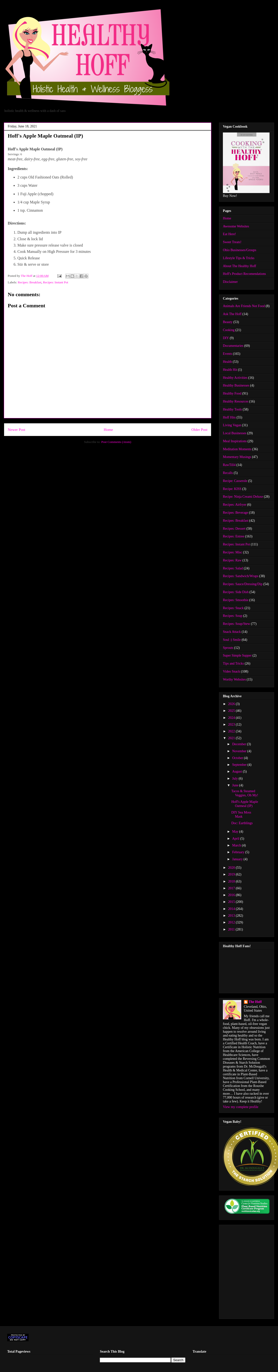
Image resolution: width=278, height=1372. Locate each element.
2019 (232, 874)
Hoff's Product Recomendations (244, 274)
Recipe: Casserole (235, 481)
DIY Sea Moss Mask (241, 814)
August (237, 771)
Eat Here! (229, 234)
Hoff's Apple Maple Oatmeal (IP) (244, 804)
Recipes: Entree (233, 536)
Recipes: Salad (233, 568)
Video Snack (231, 671)
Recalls (228, 473)
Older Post (199, 429)
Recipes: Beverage (235, 512)
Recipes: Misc (232, 552)
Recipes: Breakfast (30, 282)
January (237, 859)
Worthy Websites (234, 679)
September (239, 765)
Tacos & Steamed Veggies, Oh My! (244, 793)
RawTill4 (229, 465)
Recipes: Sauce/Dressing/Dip (243, 584)
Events (227, 354)
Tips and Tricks (233, 663)
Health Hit (230, 370)
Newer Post (16, 429)
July (235, 778)
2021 (232, 738)
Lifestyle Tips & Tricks (238, 258)
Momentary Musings (237, 457)
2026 (232, 704)
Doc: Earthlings (242, 823)
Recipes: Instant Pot (55, 282)
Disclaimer (230, 282)
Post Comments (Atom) (116, 442)
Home (108, 429)
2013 (232, 915)
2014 (232, 909)
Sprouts (228, 648)
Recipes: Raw (232, 560)
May (235, 831)
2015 (232, 902)
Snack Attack (232, 632)
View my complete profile (240, 1107)
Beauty (228, 322)
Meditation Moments (237, 449)
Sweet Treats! (232, 242)
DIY (226, 338)
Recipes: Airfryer (234, 504)
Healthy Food (232, 393)
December (239, 744)
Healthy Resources (235, 401)
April (236, 838)
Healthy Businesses (236, 385)
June (235, 785)
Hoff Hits (229, 417)
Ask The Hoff (232, 314)
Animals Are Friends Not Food (244, 306)
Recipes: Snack (233, 608)
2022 (232, 731)
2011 (232, 929)
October (238, 758)
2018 (232, 881)
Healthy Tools (232, 409)
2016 (232, 895)
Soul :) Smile (232, 640)
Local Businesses (234, 433)
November (239, 751)
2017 (232, 888)
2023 (232, 724)
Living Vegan (232, 425)
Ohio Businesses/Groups (239, 250)
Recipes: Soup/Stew (236, 624)
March (237, 845)
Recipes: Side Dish (236, 592)
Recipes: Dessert (234, 528)
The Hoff (255, 1002)
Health (227, 362)
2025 (232, 711)
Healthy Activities (235, 378)
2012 (232, 922)
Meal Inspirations (235, 441)
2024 (232, 718)
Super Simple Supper (237, 655)
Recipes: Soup (232, 616)
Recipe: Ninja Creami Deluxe (243, 496)
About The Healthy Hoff (239, 266)
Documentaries (233, 346)
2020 (232, 867)
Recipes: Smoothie (235, 600)
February (238, 852)
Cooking (228, 330)
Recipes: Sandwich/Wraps (240, 576)
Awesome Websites (236, 226)
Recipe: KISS (232, 489)
